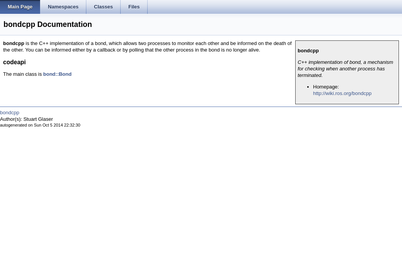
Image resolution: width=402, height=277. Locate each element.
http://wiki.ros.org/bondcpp (342, 93)
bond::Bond (57, 74)
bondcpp (9, 112)
